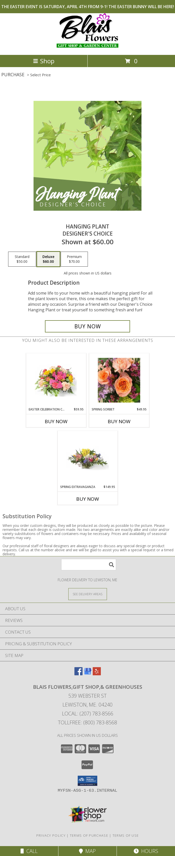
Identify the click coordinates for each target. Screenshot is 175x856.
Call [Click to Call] (29, 851)
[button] (87, 781)
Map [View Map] (87, 851)
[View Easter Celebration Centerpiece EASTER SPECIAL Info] (56, 380)
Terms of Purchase (89, 835)
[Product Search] (88, 564)
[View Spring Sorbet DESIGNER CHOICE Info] (119, 380)
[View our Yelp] (97, 674)
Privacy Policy (51, 835)
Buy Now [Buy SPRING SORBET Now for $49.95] (119, 421)
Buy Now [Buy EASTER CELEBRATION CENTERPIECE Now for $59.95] (56, 421)
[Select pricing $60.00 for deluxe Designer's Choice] (48, 259)
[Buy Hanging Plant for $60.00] (87, 326)
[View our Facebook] (78, 674)
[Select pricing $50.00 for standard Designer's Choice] (22, 259)
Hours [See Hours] (146, 851)
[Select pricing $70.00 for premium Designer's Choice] (74, 259)
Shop (43, 61)
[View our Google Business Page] (88, 674)
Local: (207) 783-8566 (87, 713)
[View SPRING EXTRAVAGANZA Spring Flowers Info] (87, 458)
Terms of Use (126, 835)
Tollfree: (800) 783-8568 (87, 722)
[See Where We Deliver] (87, 593)
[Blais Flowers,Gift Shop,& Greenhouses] (87, 47)
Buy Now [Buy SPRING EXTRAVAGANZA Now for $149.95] (87, 499)
